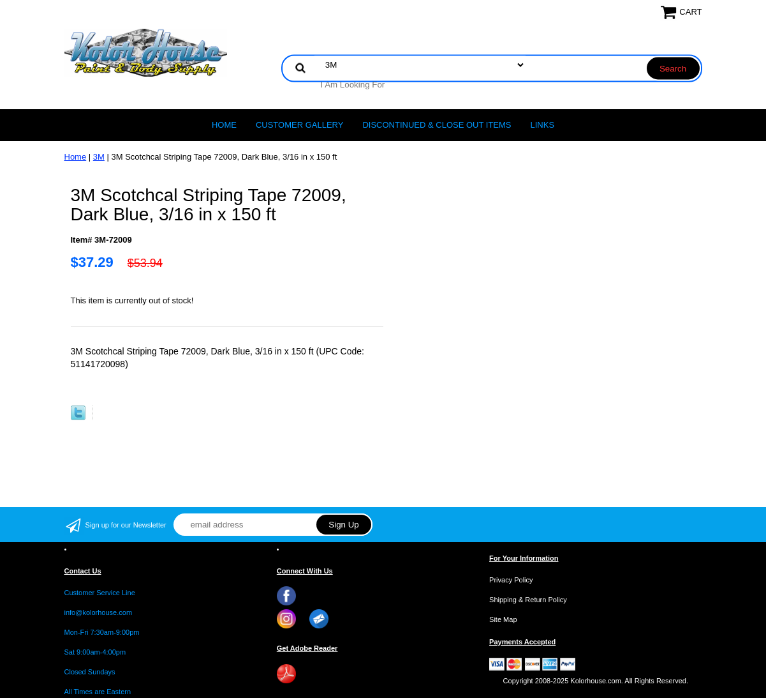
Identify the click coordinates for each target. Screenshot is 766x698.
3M (99, 157)
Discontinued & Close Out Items (436, 125)
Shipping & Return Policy (528, 599)
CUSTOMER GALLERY (300, 125)
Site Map (503, 619)
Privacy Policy (511, 580)
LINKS (543, 125)
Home (224, 125)
